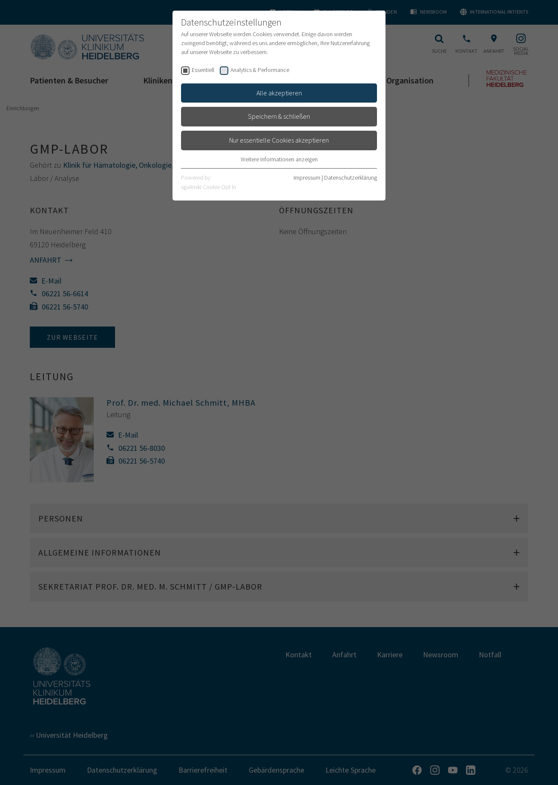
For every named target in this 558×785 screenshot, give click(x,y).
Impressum (306, 177)
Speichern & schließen (279, 116)
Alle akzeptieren (279, 93)
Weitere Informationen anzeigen (279, 159)
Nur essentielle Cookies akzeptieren (279, 140)
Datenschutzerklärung (350, 177)
